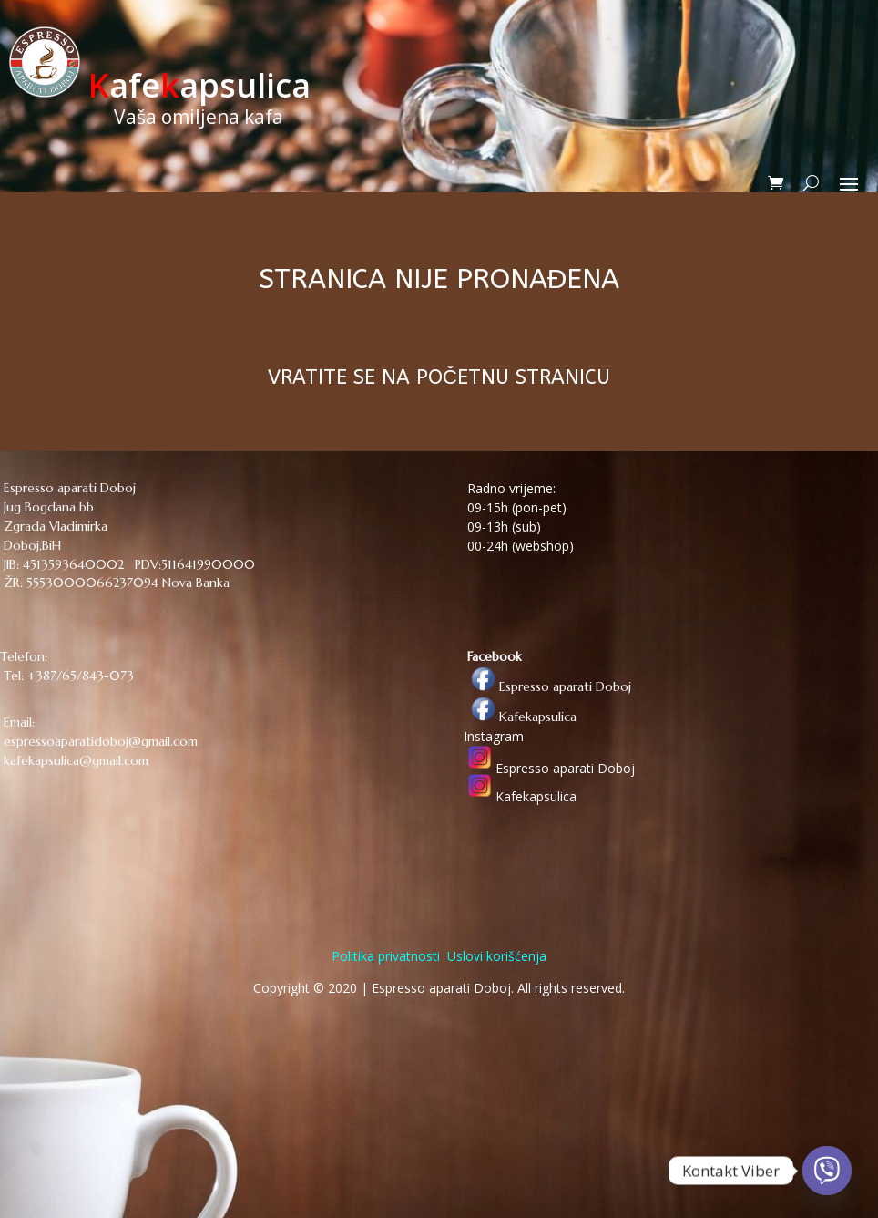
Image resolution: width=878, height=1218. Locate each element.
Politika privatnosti (386, 956)
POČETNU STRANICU (513, 377)
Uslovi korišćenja (495, 956)
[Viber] (827, 1170)
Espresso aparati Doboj (547, 686)
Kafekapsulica (520, 716)
